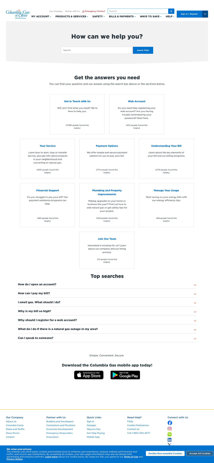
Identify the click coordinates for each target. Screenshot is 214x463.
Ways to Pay (94, 429)
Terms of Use (131, 457)
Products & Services (70, 16)
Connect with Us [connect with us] (178, 417)
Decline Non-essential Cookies (165, 453)
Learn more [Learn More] (51, 457)
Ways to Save (149, 16)
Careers (10, 437)
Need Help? (134, 417)
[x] (170, 422)
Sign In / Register (189, 14)
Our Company (56, 11)
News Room (12, 433)
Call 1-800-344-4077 (138, 433)
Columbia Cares (14, 425)
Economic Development (59, 429)
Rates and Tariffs (15, 429)
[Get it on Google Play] (125, 374)
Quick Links (94, 417)
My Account (40, 16)
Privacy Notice (15, 459)
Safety (97, 16)
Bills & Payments (121, 16)
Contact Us (133, 429)
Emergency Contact (93, 11)
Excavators (52, 437)
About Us (11, 421)
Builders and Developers (59, 421)
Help (169, 16)
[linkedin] (169, 444)
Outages (91, 425)
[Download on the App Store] (89, 374)
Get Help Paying (96, 433)
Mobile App (93, 437)
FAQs (130, 421)
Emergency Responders (59, 433)
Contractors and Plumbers (60, 425)
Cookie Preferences (138, 425)
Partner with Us (72, 11)
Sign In (90, 421)
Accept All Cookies (199, 453)
